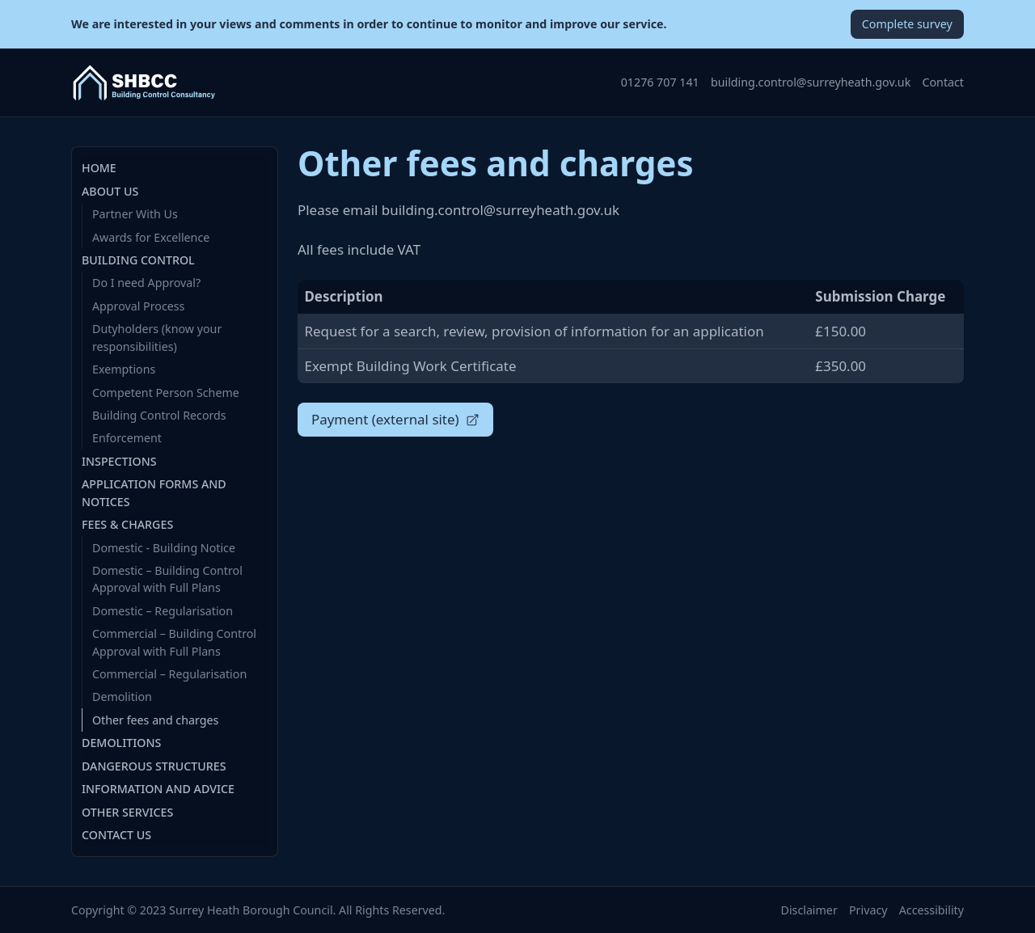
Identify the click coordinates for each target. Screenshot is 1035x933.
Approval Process (138, 306)
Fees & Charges (127, 524)
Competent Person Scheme (165, 392)
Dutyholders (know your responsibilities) (157, 337)
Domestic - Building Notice (163, 547)
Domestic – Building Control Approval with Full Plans (167, 579)
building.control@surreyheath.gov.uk (810, 82)
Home (99, 167)
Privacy (868, 910)
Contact (944, 82)
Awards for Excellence (150, 237)
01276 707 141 (660, 82)
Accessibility (931, 910)
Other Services (127, 812)
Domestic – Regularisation (162, 610)
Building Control (138, 260)
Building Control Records (159, 415)
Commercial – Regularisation (169, 674)
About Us (110, 191)
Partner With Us (135, 214)
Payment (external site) (395, 419)
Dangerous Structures (154, 766)
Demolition (122, 696)
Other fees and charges (155, 720)
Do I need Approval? (146, 282)
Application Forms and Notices (154, 492)
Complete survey (907, 24)
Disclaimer (809, 910)
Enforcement (127, 437)
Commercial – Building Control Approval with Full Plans (174, 642)
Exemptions (123, 369)
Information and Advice (158, 788)
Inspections (119, 461)
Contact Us (116, 834)
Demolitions (121, 742)
